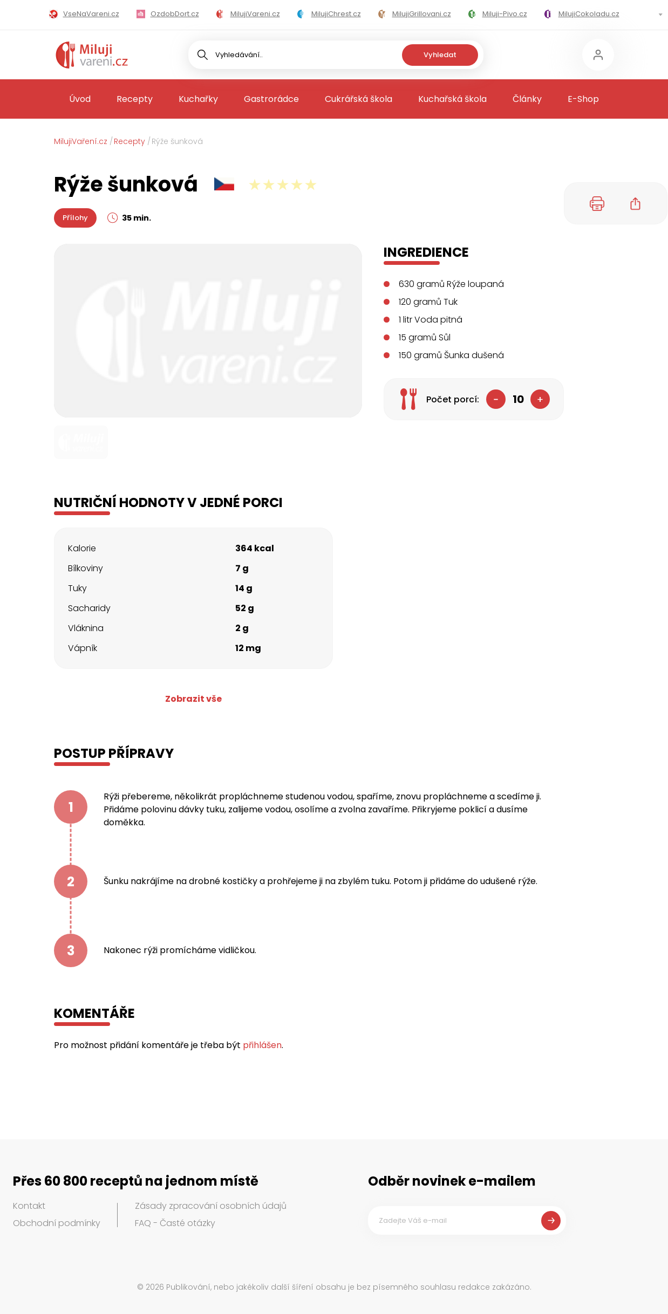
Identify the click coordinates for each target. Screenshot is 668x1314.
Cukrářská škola (358, 99)
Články (527, 99)
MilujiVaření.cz (80, 141)
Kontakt (29, 1206)
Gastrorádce (271, 99)
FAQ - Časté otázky (175, 1223)
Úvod (80, 99)
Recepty (135, 99)
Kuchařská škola (452, 99)
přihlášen (262, 1045)
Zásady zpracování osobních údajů (211, 1206)
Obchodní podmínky (56, 1223)
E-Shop (583, 99)
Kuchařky (198, 99)
